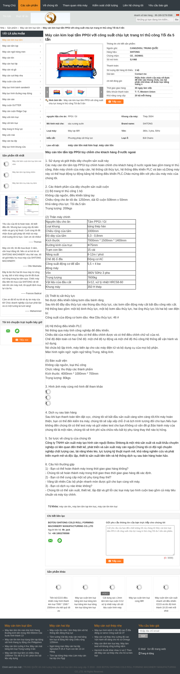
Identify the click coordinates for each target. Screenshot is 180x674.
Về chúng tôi (50, 5)
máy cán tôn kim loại (107, 506)
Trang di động (146, 653)
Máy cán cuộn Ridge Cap (14, 111)
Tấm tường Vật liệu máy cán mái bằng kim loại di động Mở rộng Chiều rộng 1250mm (68, 640)
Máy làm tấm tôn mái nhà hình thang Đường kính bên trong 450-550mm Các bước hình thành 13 (23, 633)
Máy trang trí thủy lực (12, 129)
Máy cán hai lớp (9, 63)
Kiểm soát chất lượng (105, 5)
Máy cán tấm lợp (10, 46)
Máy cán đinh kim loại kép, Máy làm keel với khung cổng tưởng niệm (111, 645)
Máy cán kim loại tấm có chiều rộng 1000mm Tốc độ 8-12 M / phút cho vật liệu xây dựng (23, 656)
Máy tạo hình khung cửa (14, 147)
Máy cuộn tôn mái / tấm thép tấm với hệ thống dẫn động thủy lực (69, 631)
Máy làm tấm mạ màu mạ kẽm (24, 183)
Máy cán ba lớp (9, 141)
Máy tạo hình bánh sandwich (16, 87)
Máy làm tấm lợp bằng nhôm (23, 172)
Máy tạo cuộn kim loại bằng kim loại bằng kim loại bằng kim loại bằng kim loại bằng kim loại (85, 603)
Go (176, 19)
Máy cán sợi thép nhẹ (12, 75)
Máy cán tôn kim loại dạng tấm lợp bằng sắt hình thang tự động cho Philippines (24, 641)
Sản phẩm (12, 28)
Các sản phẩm (29, 5)
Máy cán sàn (8, 99)
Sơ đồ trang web (156, 649)
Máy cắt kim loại (10, 123)
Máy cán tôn (8, 58)
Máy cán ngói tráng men (13, 52)
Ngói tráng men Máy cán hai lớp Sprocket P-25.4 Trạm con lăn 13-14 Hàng (67, 649)
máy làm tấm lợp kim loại (84, 506)
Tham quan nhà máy (75, 5)
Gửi (143, 636)
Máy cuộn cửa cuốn (11, 81)
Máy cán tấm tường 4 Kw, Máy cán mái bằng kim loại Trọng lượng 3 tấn (23, 647)
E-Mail (142, 649)
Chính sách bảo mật (12, 667)
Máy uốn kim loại (10, 117)
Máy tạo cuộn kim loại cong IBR (139, 599)
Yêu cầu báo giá (158, 5)
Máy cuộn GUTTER (11, 105)
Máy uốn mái (8, 135)
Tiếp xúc (116, 101)
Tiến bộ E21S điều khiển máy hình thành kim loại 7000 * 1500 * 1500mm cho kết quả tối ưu (58, 604)
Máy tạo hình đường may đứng (17, 93)
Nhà (2, 28)
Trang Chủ (9, 5)
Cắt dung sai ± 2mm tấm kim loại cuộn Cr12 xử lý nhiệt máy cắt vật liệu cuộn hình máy (112, 603)
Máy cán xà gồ (9, 69)
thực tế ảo (22, 16)
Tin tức (7, 16)
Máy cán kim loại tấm (30, 28)
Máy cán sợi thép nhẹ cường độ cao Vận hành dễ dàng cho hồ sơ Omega (112, 638)
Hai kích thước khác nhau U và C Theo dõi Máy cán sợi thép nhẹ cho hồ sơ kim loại (113, 653)
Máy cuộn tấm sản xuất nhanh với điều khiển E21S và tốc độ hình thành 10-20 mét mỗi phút (166, 604)
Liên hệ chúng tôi (133, 5)
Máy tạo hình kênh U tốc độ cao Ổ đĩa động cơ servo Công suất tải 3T (112, 631)
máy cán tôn (65, 506)
